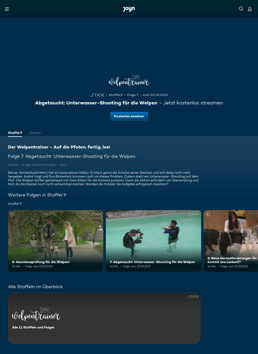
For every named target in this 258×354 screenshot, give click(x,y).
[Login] (250, 8)
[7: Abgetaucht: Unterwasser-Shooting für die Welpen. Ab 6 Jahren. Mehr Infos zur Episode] (153, 241)
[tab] (15, 133)
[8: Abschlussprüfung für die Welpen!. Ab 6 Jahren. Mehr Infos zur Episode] (55, 241)
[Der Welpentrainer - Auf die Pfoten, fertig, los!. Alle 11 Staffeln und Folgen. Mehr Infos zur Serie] (104, 318)
